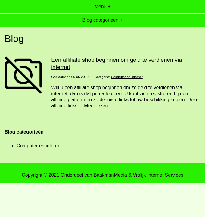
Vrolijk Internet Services (158, 175)
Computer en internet (127, 77)
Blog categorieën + (102, 20)
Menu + (103, 6)
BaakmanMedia (110, 175)
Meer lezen (96, 105)
